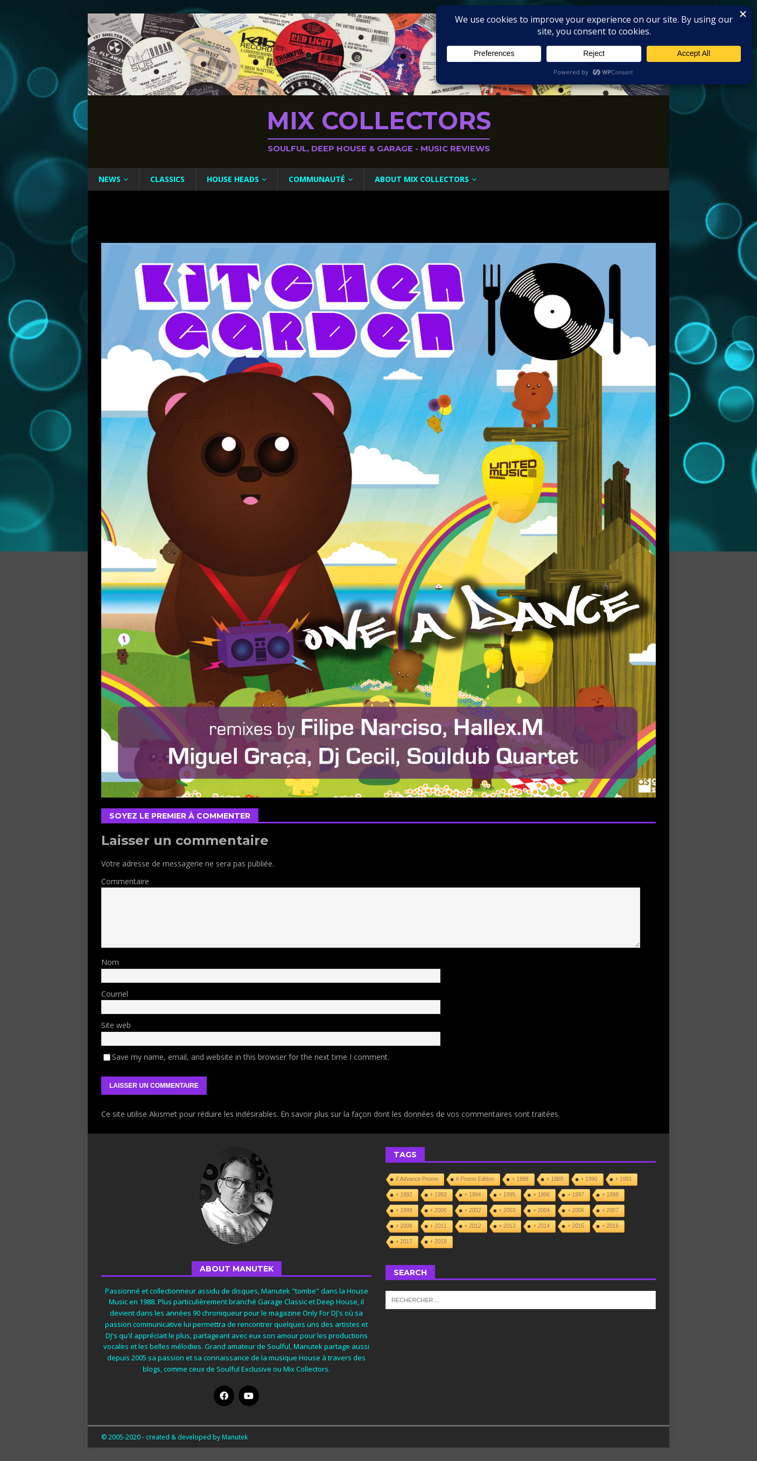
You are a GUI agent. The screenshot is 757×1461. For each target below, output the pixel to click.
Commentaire (125, 881)
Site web (116, 1025)
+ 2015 (575, 1226)
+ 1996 (541, 1195)
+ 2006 (575, 1210)
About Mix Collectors (422, 179)
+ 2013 (507, 1226)
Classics (167, 179)
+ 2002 (473, 1210)
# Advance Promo (417, 1179)
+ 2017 (404, 1242)
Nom (110, 962)
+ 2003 (507, 1210)
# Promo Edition (475, 1179)
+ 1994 (473, 1195)
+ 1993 (438, 1195)
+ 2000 (438, 1210)
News (110, 179)
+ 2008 (404, 1226)
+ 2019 (438, 1242)
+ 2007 (610, 1210)
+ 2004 (541, 1210)
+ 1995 (507, 1195)
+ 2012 (473, 1226)
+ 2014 (541, 1226)
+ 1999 (404, 1210)
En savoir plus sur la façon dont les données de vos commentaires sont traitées (419, 1114)
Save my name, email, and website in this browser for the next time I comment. (250, 1057)
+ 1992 (404, 1195)
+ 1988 (520, 1179)
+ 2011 (438, 1226)
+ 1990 (589, 1179)
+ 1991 (623, 1179)
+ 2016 (610, 1226)
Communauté (317, 179)
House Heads (233, 179)
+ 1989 (554, 1179)
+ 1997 (575, 1195)
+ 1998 (610, 1195)
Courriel (114, 994)
